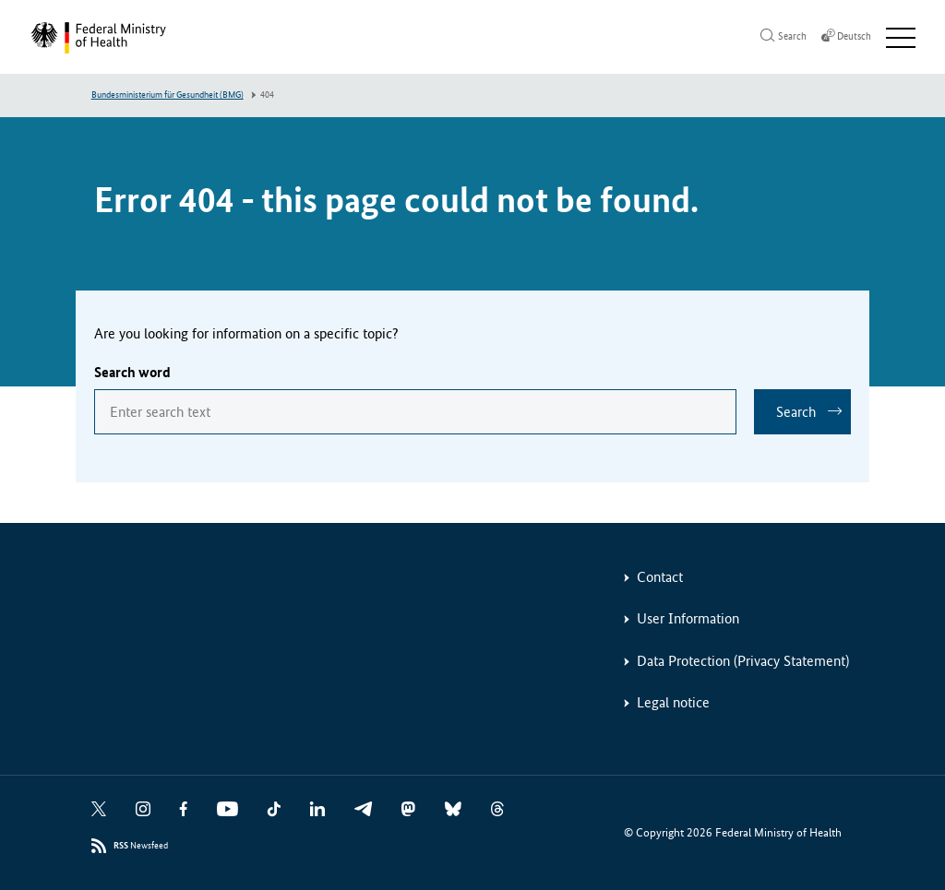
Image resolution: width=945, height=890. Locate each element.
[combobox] (415, 411)
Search (796, 412)
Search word (132, 372)
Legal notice (673, 702)
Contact (660, 577)
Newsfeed (141, 846)
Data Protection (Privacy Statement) (743, 661)
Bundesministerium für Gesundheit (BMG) (167, 95)
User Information (688, 618)
